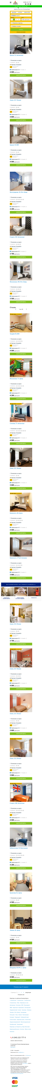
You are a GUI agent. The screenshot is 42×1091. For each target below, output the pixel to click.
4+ (18, 19)
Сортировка (23, 1012)
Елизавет (12, 1017)
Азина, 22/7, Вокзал (15, 100)
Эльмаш (12, 1012)
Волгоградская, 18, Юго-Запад (18, 192)
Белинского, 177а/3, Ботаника (18, 558)
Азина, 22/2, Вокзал (15, 624)
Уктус (16, 1014)
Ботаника (18, 1005)
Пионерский (27, 1007)
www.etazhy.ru (25, 1063)
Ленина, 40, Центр (15, 930)
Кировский (21, 1007)
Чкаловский (20, 1024)
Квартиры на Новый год (16, 1026)
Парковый (17, 1017)
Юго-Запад (17, 1012)
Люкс (18, 1002)
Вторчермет (27, 1005)
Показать (21, 29)
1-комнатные (13, 1000)
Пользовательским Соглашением (17, 1073)
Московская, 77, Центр (16, 378)
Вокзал (20, 1014)
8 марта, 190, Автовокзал (17, 237)
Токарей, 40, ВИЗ (14, 334)
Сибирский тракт (25, 1017)
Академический (13, 1010)
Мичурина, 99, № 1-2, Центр (18, 967)
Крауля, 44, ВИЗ (14, 145)
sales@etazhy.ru (21, 1052)
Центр (19, 1010)
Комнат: (12, 17)
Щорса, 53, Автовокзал (16, 55)
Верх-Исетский (26, 1026)
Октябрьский (13, 1024)
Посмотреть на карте (16, 60)
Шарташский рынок (14, 1029)
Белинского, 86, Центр (16, 513)
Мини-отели (27, 12)
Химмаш (29, 1010)
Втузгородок (26, 1014)
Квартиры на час (24, 1002)
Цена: (22, 17)
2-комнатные (20, 1000)
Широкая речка (20, 1019)
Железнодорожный (25, 1022)
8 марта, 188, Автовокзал (17, 803)
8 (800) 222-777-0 (27, 2)
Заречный (15, 1007)
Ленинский (28, 1019)
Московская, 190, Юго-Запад (18, 282)
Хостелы (20, 12)
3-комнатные (27, 1000)
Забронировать (21, 75)
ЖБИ (11, 1007)
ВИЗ (22, 1005)
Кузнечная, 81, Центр (16, 893)
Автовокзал (12, 1005)
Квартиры (14, 12)
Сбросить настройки (21, 32)
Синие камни (13, 1019)
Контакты (13, 1047)
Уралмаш (24, 1010)
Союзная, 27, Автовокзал (17, 423)
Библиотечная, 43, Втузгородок (19, 848)
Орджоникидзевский (15, 1022)
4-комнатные (13, 1002)
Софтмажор (28, 1055)
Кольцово (12, 1014)
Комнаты (12, 1031)
